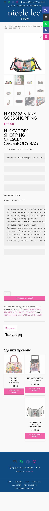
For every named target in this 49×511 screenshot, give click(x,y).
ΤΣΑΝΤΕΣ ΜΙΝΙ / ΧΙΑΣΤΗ (29, 26)
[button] (45, 10)
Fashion (7, 314)
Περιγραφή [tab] (10, 327)
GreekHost (29, 471)
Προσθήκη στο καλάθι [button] (14, 391)
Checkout (18, 481)
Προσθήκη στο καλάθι (24, 298)
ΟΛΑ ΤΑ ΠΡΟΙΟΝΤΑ (32, 309)
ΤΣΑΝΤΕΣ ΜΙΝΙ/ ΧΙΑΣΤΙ (32, 314)
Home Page (8, 26)
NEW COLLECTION (30, 485)
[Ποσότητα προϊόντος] (7, 293)
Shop (27, 481)
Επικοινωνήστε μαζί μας (24, 488)
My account (16, 485)
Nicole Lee (16, 314)
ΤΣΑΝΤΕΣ (17, 26)
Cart (10, 481)
